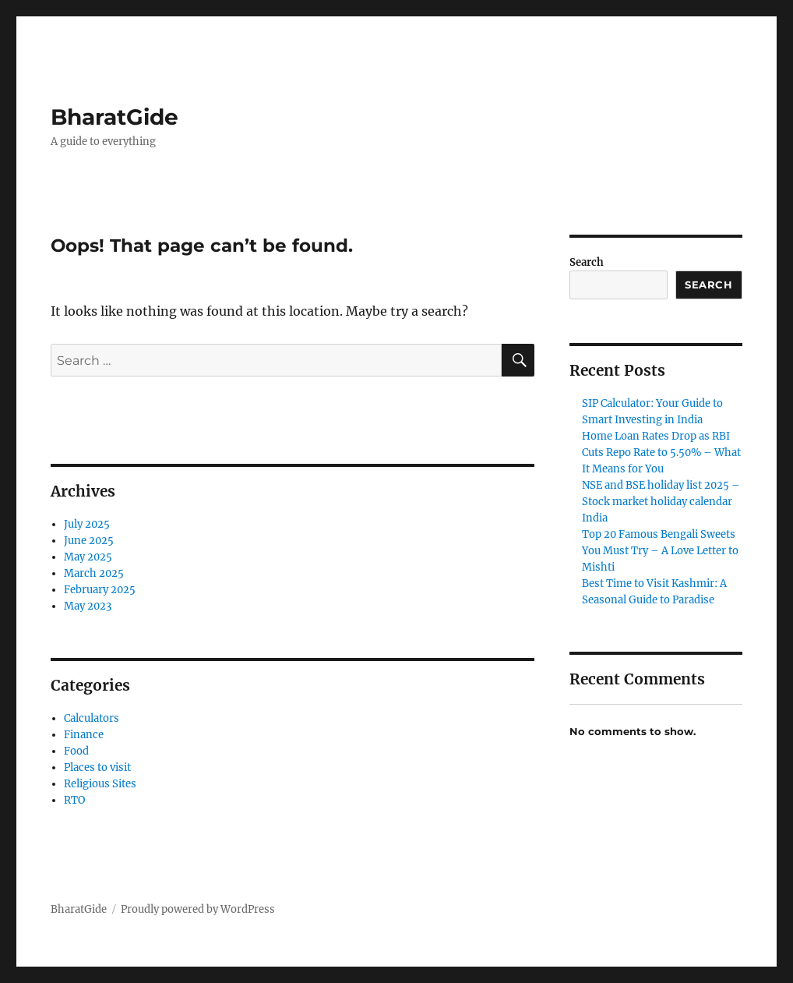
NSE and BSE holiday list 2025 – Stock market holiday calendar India (661, 502)
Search (586, 262)
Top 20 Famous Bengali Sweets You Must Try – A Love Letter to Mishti (660, 551)
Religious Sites (100, 783)
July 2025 (87, 524)
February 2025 (100, 589)
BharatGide (114, 117)
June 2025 (89, 540)
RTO (74, 800)
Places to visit (97, 767)
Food (76, 751)
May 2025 (88, 557)
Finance (84, 734)
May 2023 (87, 606)
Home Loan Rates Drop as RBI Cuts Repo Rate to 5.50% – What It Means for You (661, 453)
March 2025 (94, 573)
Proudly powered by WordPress (198, 909)
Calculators (91, 718)
